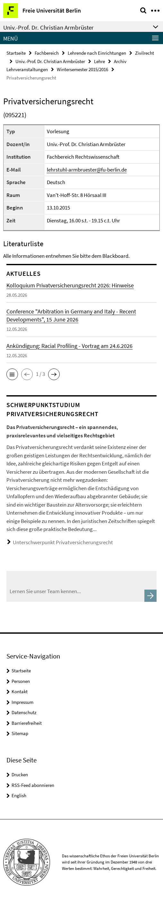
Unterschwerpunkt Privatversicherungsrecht (63, 542)
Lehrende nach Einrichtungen (97, 53)
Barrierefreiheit (27, 723)
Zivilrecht (144, 53)
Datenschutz (24, 712)
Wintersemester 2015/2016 (82, 69)
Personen (21, 681)
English (19, 795)
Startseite (16, 53)
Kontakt (20, 691)
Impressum (22, 702)
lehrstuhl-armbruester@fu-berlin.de (87, 169)
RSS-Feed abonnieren (33, 785)
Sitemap (20, 733)
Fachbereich (47, 53)
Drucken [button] (20, 774)
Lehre (99, 61)
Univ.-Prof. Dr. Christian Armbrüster (50, 61)
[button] (12, 374)
